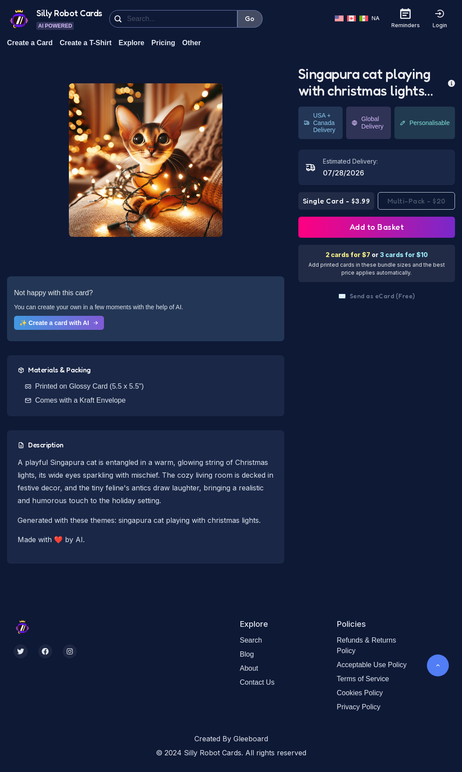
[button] (145, 160)
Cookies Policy (360, 693)
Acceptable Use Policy (372, 664)
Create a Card (30, 42)
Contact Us (257, 682)
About (249, 668)
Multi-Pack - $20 (416, 201)
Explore (131, 42)
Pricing (163, 42)
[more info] (451, 82)
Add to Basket (377, 227)
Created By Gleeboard (231, 738)
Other (191, 42)
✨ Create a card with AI (59, 322)
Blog (247, 654)
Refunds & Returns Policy (366, 645)
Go (250, 18)
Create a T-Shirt (85, 42)
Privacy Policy (359, 707)
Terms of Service (363, 679)
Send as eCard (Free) (376, 296)
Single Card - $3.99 (336, 201)
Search (251, 640)
